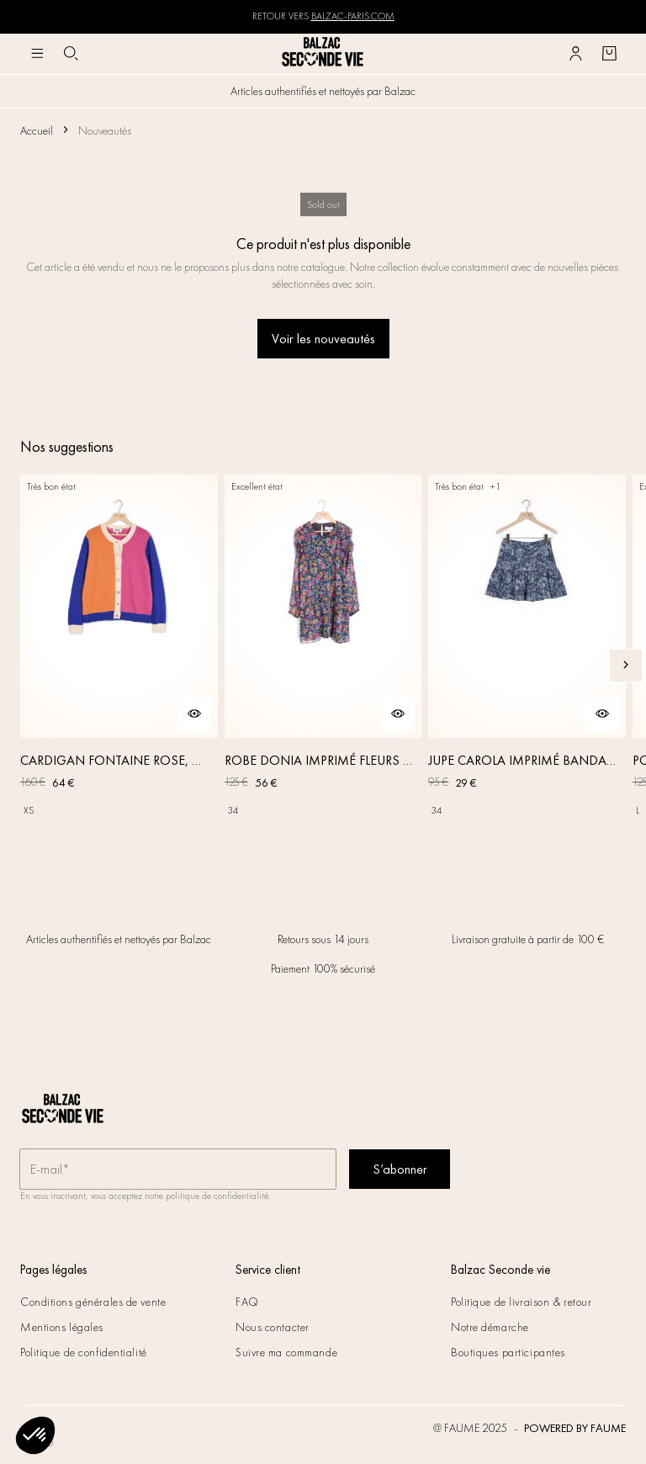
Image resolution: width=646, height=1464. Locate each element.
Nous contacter (273, 1326)
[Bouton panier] (609, 54)
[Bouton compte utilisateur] (575, 54)
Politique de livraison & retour (521, 1301)
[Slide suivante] (626, 665)
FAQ (247, 1301)
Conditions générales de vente (93, 1301)
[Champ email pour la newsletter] (178, 1169)
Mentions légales (61, 1326)
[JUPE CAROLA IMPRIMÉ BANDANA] (527, 666)
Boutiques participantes (508, 1352)
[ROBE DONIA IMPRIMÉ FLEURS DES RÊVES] (323, 666)
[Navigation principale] (37, 54)
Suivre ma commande (286, 1352)
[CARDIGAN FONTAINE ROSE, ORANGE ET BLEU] (119, 666)
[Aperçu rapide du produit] (194, 714)
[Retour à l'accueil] (323, 53)
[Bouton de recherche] (70, 54)
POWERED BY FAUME (575, 1427)
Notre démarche (490, 1326)
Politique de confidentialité (83, 1352)
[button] (35, 1435)
